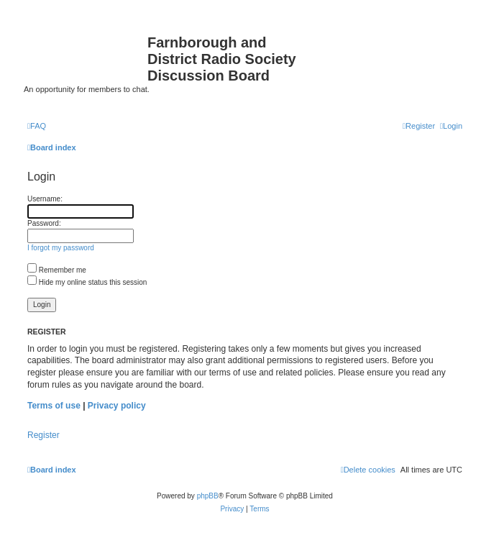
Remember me (56, 270)
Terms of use (54, 406)
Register (43, 435)
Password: (44, 223)
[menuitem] (36, 125)
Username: (45, 199)
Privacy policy (117, 406)
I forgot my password (60, 248)
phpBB (208, 496)
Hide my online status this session (87, 282)
